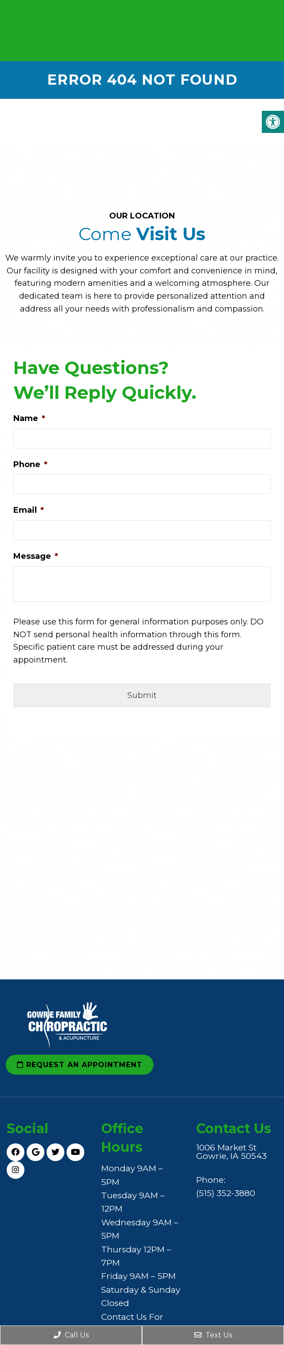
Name (29, 418)
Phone (30, 464)
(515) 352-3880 (225, 1193)
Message (35, 556)
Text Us (213, 1335)
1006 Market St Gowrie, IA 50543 (231, 1151)
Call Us (71, 1335)
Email (28, 510)
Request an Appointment (79, 1064)
